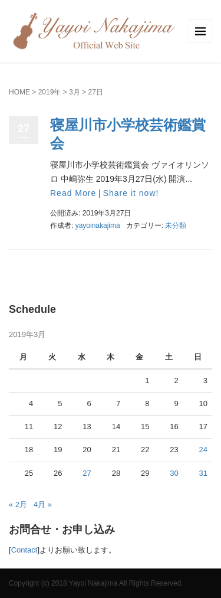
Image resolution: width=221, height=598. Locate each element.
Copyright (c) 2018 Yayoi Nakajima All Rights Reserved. (96, 583)
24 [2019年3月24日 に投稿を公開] (203, 449)
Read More (73, 193)
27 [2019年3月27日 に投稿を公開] (87, 473)
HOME (19, 92)
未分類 (175, 225)
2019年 (49, 92)
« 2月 (18, 504)
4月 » (43, 504)
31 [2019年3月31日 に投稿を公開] (203, 473)
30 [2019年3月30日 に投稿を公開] (174, 473)
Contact (24, 549)
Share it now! (131, 193)
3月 (74, 92)
